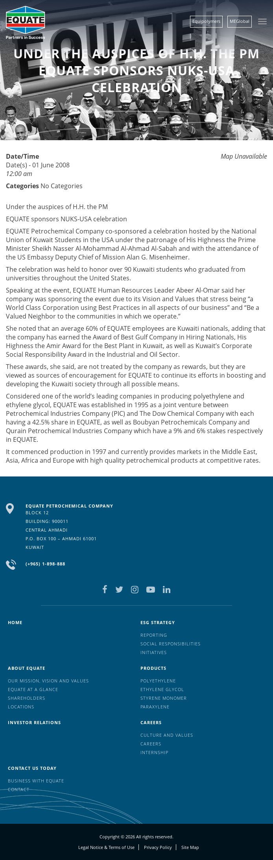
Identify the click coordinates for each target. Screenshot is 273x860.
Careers (151, 722)
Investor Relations (34, 722)
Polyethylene (158, 681)
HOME (15, 622)
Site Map (190, 847)
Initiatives (153, 652)
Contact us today (32, 768)
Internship (154, 752)
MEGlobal (239, 21)
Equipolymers (206, 21)
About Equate (26, 668)
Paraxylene (155, 707)
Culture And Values (166, 735)
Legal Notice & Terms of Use (106, 847)
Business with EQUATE (36, 781)
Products (153, 668)
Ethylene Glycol (162, 689)
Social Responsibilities (170, 644)
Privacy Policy (158, 847)
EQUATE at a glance (33, 689)
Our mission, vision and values (48, 681)
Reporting (153, 635)
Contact (19, 789)
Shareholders (26, 698)
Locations (21, 707)
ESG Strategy (157, 622)
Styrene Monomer (163, 698)
